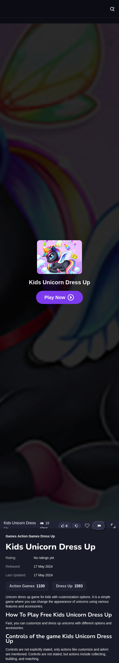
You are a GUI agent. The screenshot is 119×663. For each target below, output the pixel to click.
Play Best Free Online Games (19, 9)
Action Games (29, 536)
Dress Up (48, 536)
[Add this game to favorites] (87, 525)
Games (11, 536)
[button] (113, 526)
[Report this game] (99, 526)
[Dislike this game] (76, 526)
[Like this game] (64, 526)
